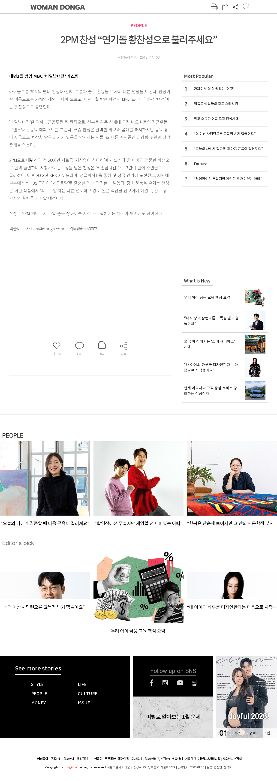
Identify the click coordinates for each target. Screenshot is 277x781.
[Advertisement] (78, 269)
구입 (266, 733)
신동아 (98, 759)
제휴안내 (177, 759)
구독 (252, 733)
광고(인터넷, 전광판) (157, 759)
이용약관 (190, 759)
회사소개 (136, 759)
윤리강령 (82, 759)
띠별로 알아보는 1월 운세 (173, 717)
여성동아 (42, 759)
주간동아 (110, 759)
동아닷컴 (123, 759)
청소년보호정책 (232, 759)
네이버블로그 (194, 682)
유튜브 (180, 682)
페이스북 (151, 682)
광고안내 (69, 759)
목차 (238, 733)
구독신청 (55, 759)
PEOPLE (138, 25)
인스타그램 (165, 682)
